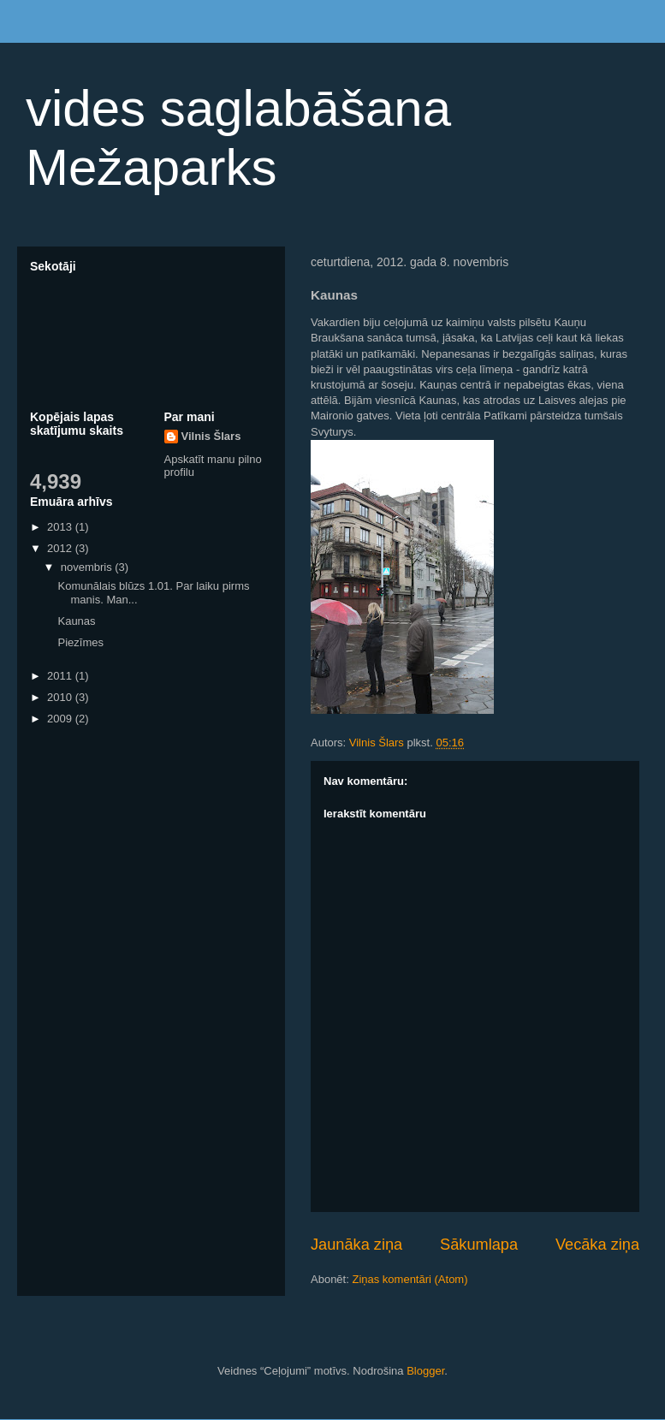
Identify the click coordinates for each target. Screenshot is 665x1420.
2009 (61, 718)
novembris (88, 567)
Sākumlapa (479, 1244)
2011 (61, 675)
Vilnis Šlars (211, 436)
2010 (61, 697)
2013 (61, 526)
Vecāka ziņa (597, 1244)
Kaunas (76, 621)
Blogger (425, 1370)
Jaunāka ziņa (356, 1244)
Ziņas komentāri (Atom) (409, 1279)
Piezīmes (80, 642)
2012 (61, 548)
